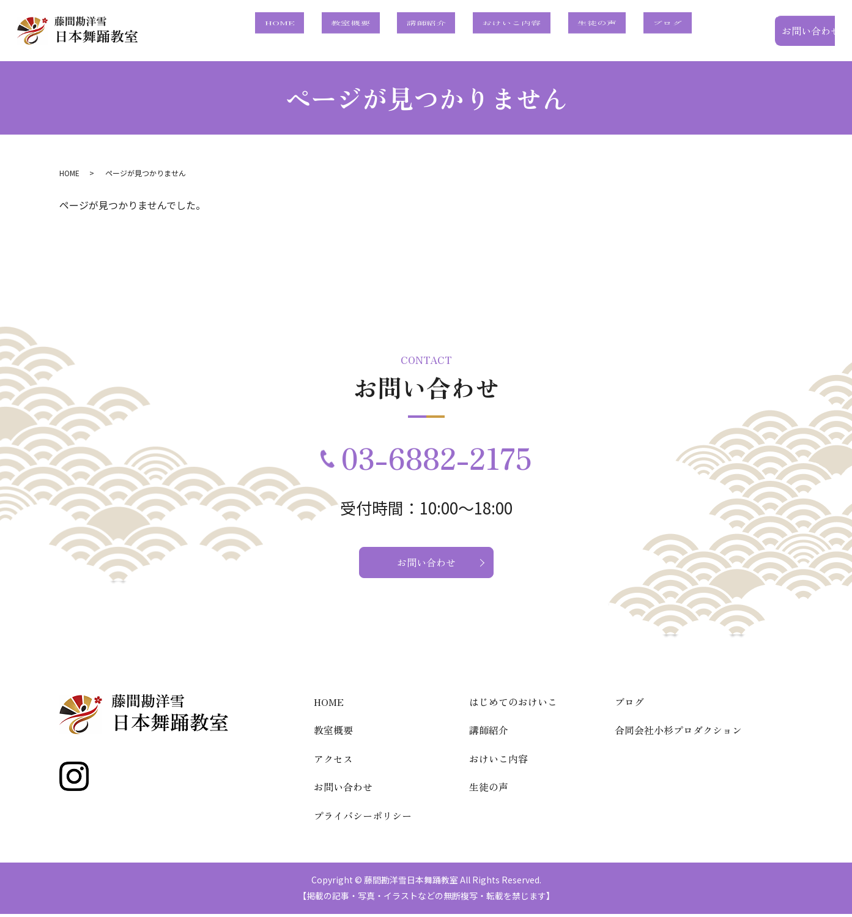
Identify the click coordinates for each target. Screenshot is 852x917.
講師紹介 (491, 31)
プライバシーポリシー (363, 818)
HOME (383, 31)
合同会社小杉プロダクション (678, 733)
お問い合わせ (773, 30)
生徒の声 (625, 31)
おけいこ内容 (558, 31)
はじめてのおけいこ (513, 704)
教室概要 (435, 31)
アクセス (333, 761)
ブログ (677, 31)
